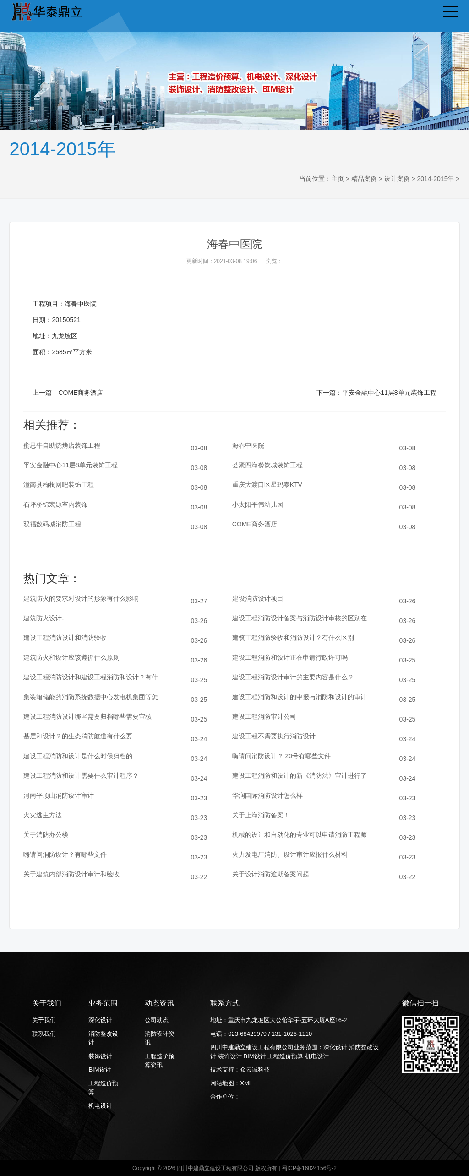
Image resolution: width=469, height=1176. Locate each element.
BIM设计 (99, 1069)
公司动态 (157, 1020)
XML (246, 1083)
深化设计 (100, 1020)
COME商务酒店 (80, 392)
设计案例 (397, 178)
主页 (337, 178)
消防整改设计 (103, 1038)
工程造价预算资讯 (160, 1061)
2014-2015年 (435, 178)
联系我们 (44, 1033)
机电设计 (100, 1105)
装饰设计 (100, 1056)
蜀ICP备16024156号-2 (309, 1168)
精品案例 (364, 178)
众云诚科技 (255, 1069)
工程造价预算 (103, 1088)
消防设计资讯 (160, 1038)
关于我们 (44, 1020)
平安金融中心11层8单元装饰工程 (389, 392)
